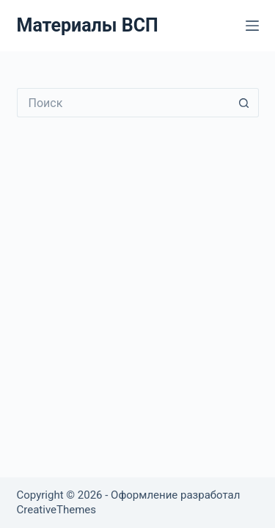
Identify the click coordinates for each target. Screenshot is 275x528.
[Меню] (252, 25)
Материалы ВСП (87, 25)
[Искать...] (123, 102)
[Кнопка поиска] (244, 102)
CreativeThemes (57, 509)
